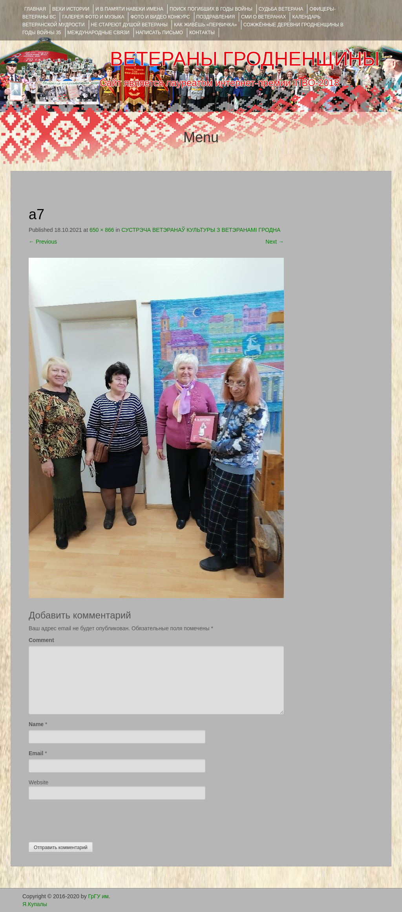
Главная (35, 9)
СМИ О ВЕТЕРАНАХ (263, 17)
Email (36, 753)
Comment (41, 640)
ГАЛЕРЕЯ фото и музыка (93, 17)
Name (36, 724)
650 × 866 (102, 230)
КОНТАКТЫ (202, 32)
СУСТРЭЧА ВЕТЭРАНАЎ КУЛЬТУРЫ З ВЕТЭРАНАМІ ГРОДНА (200, 230)
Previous (43, 242)
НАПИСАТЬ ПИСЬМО (159, 32)
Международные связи (99, 32)
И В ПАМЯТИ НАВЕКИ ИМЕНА (129, 9)
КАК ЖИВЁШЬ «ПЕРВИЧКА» (205, 25)
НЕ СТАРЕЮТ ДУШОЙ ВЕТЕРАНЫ (129, 25)
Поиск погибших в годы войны (211, 9)
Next (274, 242)
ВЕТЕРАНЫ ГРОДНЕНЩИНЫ (245, 59)
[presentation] (88, 819)
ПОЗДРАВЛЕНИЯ (215, 17)
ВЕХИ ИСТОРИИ (70, 9)
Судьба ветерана (281, 9)
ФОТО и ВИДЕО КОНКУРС (160, 17)
